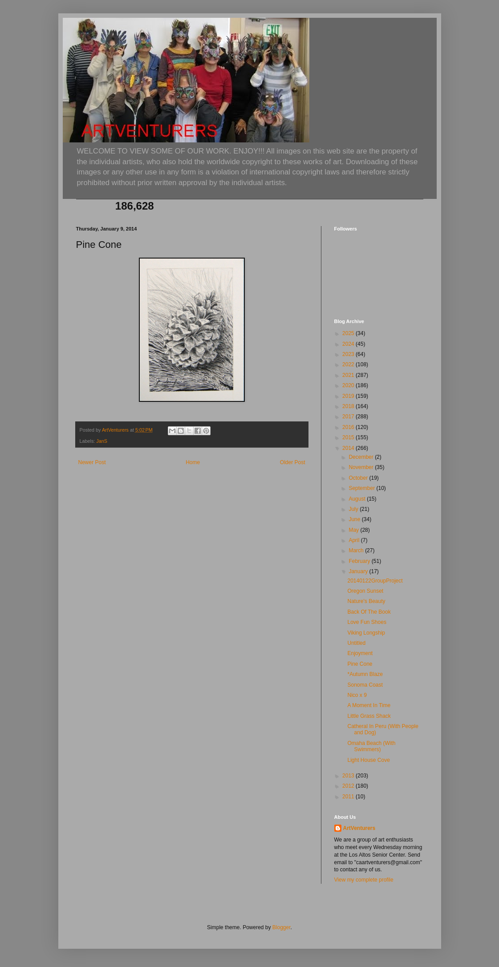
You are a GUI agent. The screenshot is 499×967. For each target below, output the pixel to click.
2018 (349, 406)
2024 (349, 344)
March (357, 550)
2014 (349, 448)
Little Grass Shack (368, 716)
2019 (349, 396)
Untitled (356, 643)
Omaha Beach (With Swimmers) (371, 746)
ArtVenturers (359, 828)
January (359, 571)
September (362, 488)
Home (193, 462)
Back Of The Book (368, 612)
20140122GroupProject (374, 581)
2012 (349, 786)
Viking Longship (366, 633)
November (362, 467)
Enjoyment (360, 653)
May (354, 530)
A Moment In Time (368, 705)
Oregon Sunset (365, 591)
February (360, 561)
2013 (349, 776)
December (362, 457)
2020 (349, 385)
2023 (349, 354)
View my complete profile (364, 880)
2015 (349, 437)
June (355, 519)
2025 (349, 333)
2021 (349, 375)
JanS (101, 441)
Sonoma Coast (364, 685)
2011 (349, 796)
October (359, 478)
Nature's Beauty (366, 601)
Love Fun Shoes (366, 622)
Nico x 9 (356, 695)
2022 (349, 364)
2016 (349, 427)
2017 (349, 416)
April (355, 540)
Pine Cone (359, 664)
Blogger (281, 927)
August (358, 499)
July (354, 509)
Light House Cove (368, 760)
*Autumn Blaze (364, 674)
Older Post (292, 462)
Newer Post (92, 462)
